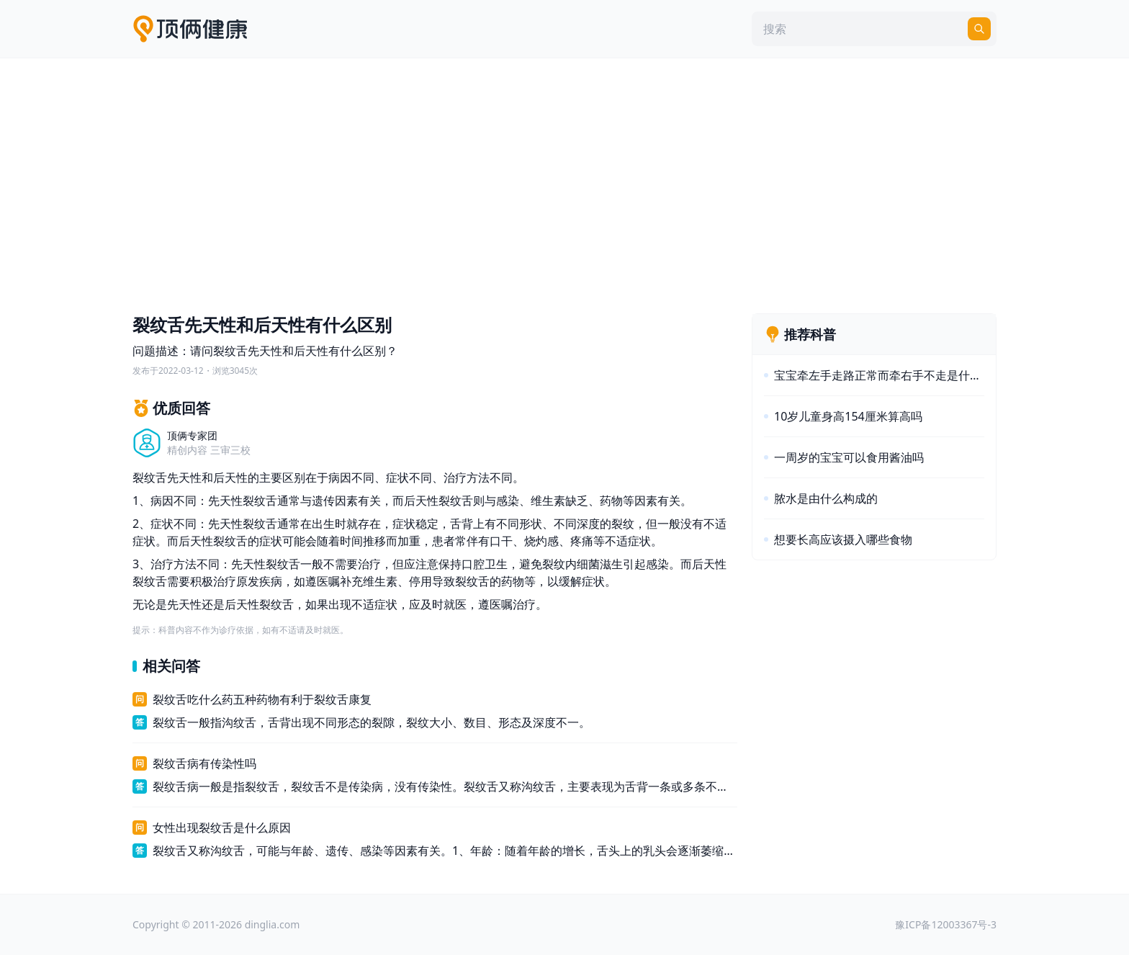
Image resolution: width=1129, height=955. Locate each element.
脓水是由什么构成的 (826, 498)
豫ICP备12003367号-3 (946, 924)
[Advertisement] (564, 182)
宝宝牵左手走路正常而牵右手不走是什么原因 (879, 375)
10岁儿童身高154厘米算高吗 (848, 416)
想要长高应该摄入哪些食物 (843, 539)
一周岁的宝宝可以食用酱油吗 (849, 457)
